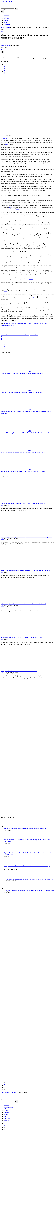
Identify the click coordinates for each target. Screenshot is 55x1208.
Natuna (6, 1114)
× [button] (1, 1099)
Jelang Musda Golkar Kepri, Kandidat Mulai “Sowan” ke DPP (19, 671)
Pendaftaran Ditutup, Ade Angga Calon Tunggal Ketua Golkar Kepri (21, 637)
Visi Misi (21, 1078)
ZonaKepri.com (5, 46)
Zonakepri (4, 138)
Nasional (6, 1120)
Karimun (6, 1113)
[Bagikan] (2, 52)
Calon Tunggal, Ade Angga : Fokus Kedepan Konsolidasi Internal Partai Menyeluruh (26, 537)
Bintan (6, 1111)
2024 (3, 1076)
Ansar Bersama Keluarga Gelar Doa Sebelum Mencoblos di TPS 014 (21, 392)
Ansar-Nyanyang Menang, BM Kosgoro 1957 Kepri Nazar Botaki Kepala (22, 373)
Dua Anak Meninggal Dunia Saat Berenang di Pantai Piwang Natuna (25, 828)
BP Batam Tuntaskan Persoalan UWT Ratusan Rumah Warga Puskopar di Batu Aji (29, 890)
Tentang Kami (19, 1076)
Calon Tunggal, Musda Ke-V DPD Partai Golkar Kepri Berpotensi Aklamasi (23, 604)
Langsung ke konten (7, 1)
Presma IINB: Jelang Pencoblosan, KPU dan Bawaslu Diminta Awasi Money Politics (26, 433)
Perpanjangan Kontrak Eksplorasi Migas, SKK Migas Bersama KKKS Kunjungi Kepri (29, 879)
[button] (16, 9)
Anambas (7, 1118)
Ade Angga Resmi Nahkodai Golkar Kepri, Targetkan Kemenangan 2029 (23, 503)
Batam (6, 1109)
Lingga (6, 1116)
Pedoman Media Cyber (11, 1078)
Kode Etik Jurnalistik (31, 1078)
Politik (2, 31)
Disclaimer (34, 1076)
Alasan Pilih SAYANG (10, 324)
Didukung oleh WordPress (8, 1092)
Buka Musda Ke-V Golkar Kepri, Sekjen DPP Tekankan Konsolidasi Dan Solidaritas (26, 570)
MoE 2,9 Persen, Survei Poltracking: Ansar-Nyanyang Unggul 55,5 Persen (23, 452)
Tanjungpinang (8, 1107)
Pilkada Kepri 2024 (37, 324)
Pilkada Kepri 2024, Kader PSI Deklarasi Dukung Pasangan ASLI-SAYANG (23, 471)
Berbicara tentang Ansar (23, 324)
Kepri (6, 144)
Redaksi (27, 1076)
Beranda (6, 1105)
